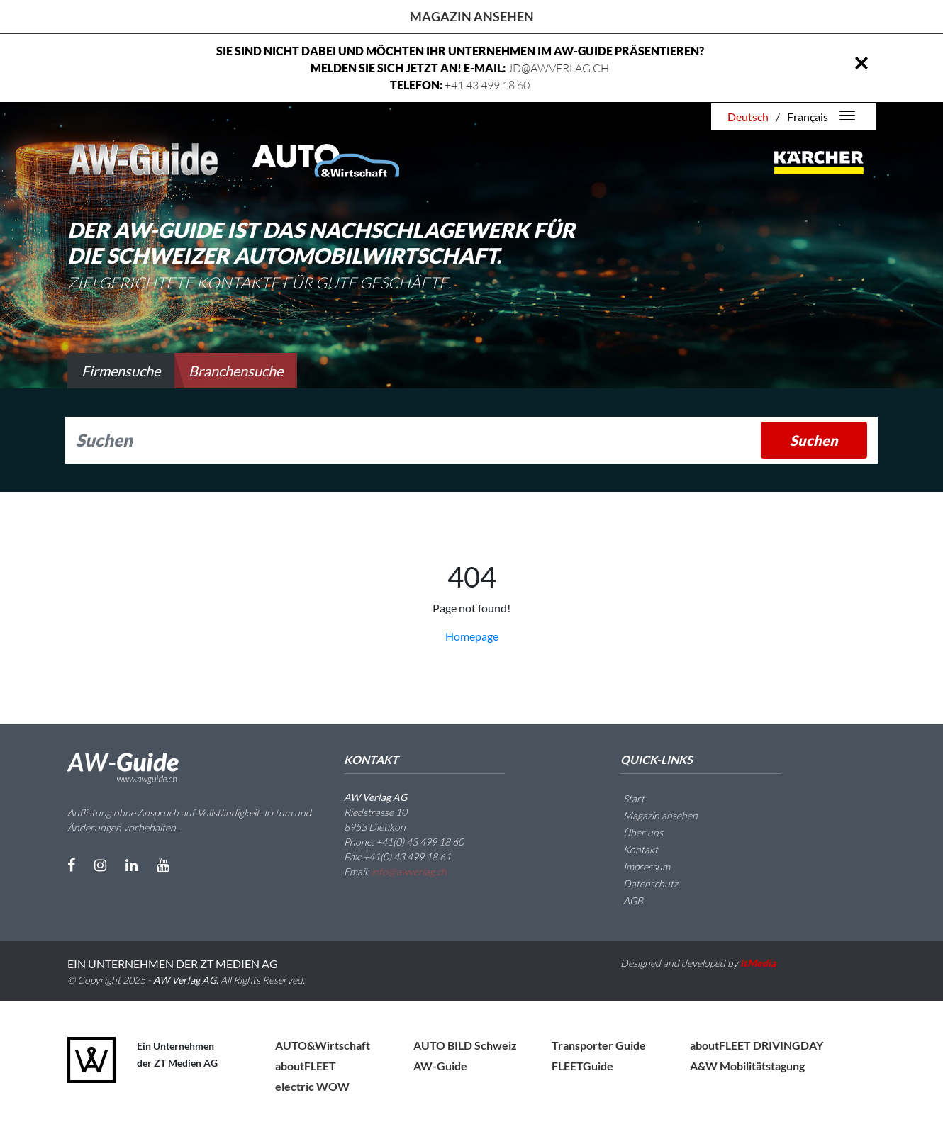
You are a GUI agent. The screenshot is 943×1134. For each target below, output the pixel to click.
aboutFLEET (305, 1065)
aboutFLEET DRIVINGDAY (756, 1045)
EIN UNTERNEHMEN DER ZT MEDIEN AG (172, 963)
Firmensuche (121, 370)
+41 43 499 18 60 (487, 85)
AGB (624, 900)
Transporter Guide (599, 1045)
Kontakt (632, 849)
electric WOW (312, 1086)
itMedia (758, 963)
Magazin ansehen (472, 16)
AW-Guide (440, 1065)
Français (807, 116)
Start (625, 798)
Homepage (471, 636)
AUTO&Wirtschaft (322, 1045)
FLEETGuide (582, 1065)
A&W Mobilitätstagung (747, 1065)
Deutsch (748, 116)
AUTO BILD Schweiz (465, 1045)
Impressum (638, 866)
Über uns (634, 832)
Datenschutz (642, 883)
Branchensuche (236, 370)
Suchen (814, 440)
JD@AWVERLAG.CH (558, 68)
